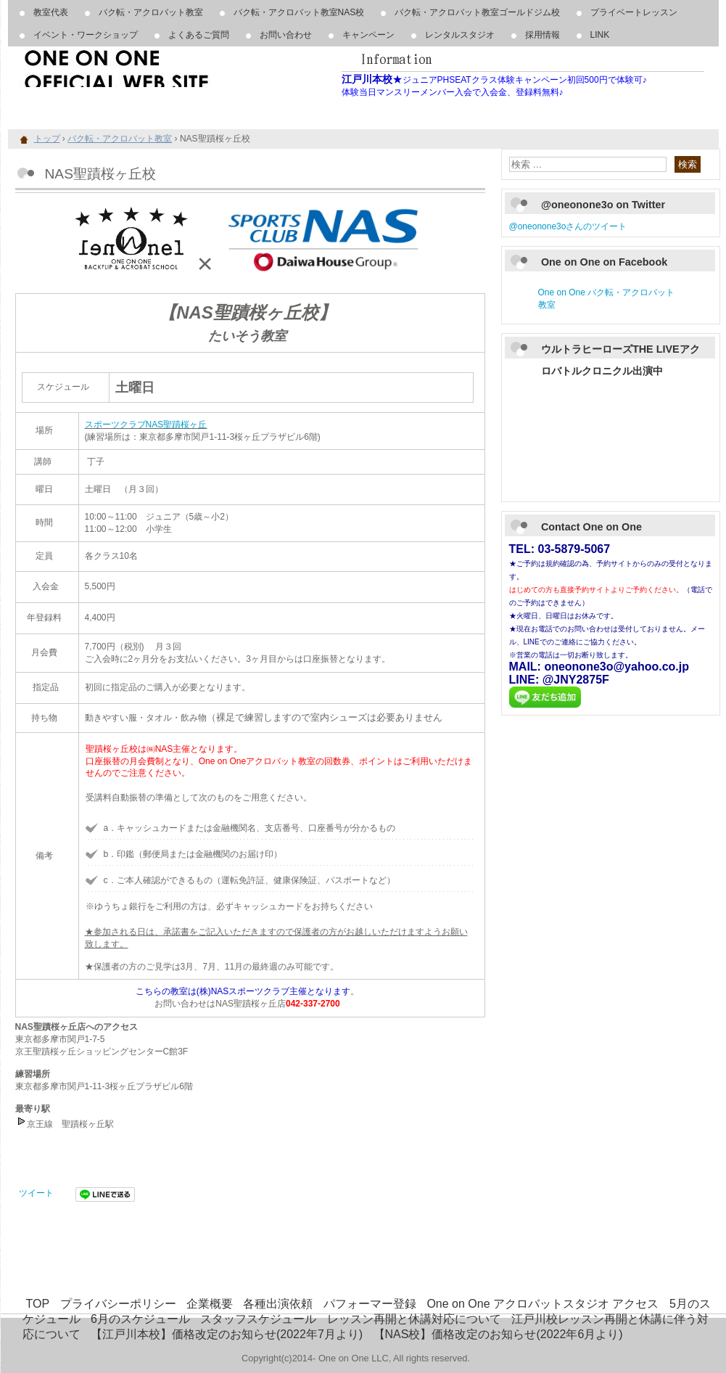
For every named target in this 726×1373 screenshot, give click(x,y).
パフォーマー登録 (369, 1304)
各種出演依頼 (278, 1304)
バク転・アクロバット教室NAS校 (299, 12)
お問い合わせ (286, 35)
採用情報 (542, 35)
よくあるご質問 (198, 35)
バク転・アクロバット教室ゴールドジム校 (477, 12)
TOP (38, 1304)
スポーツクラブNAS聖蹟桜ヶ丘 (146, 424)
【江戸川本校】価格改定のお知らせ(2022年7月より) (227, 1334)
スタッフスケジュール (258, 1319)
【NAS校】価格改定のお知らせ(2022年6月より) (498, 1334)
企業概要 (209, 1304)
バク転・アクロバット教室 (151, 12)
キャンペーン (368, 35)
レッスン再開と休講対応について (414, 1319)
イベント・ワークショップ (85, 35)
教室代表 (50, 12)
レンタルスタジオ (460, 35)
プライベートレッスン (633, 12)
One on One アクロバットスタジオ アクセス (542, 1304)
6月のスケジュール (140, 1319)
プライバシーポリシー (118, 1304)
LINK (600, 35)
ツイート (36, 1193)
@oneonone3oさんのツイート (568, 226)
